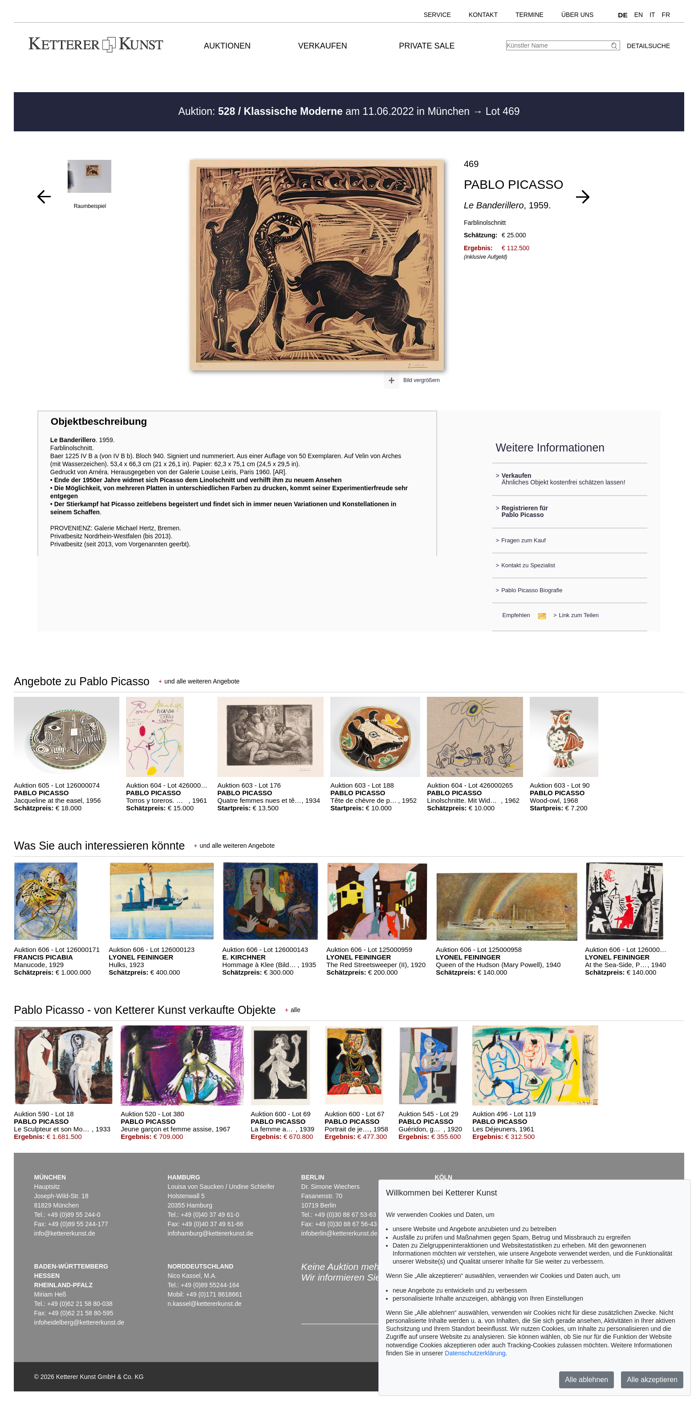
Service (437, 14)
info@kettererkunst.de (64, 1233)
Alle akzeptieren (652, 1379)
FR (666, 14)
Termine (529, 14)
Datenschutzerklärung (475, 1353)
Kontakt (483, 14)
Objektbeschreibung (99, 421)
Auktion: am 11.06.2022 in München (325, 111)
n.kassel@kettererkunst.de (205, 1303)
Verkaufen (322, 45)
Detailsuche (648, 45)
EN (638, 14)
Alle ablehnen (586, 1379)
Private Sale (427, 45)
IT (652, 14)
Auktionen (227, 45)
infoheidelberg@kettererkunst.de (79, 1322)
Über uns (577, 14)
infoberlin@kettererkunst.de (339, 1233)
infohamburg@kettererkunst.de (210, 1233)
